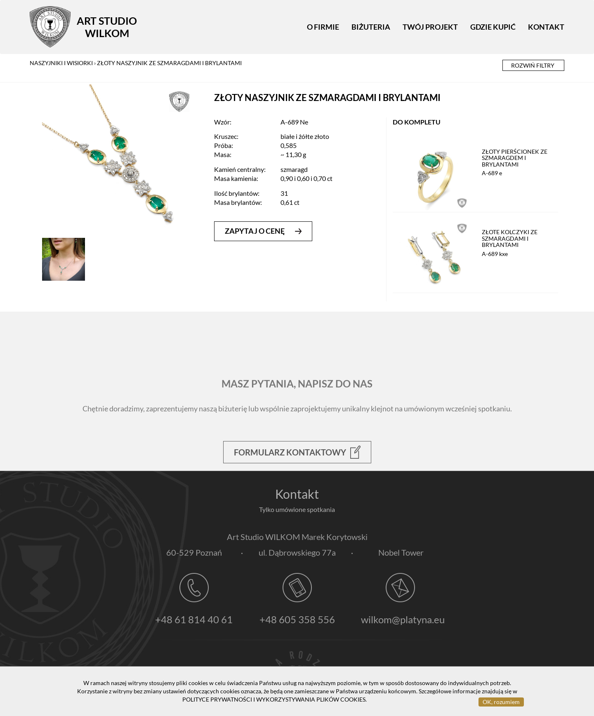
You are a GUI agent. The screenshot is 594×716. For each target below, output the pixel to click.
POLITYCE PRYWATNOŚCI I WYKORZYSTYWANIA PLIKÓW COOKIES (273, 699)
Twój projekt (430, 26)
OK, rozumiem (501, 701)
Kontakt (546, 26)
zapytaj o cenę (263, 230)
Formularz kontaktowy (297, 471)
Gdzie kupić (493, 26)
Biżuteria (370, 26)
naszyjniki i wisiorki (61, 62)
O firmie (323, 26)
